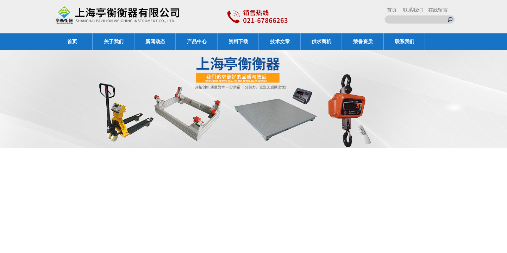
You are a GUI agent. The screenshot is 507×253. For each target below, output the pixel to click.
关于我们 (114, 41)
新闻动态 (155, 41)
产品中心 (197, 41)
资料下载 (238, 41)
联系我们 (404, 41)
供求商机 (321, 41)
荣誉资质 (363, 41)
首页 (392, 10)
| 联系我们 (411, 10)
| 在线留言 (436, 10)
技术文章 (280, 41)
